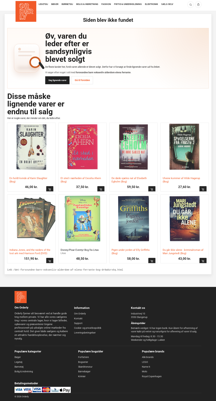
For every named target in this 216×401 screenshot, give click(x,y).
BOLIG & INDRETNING (87, 4)
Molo (144, 371)
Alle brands (148, 357)
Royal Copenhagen (152, 376)
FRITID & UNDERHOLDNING (128, 4)
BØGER (54, 4)
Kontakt (78, 318)
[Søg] (190, 4)
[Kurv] (198, 4)
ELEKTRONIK (151, 4)
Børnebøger (84, 371)
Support (78, 323)
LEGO (145, 362)
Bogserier (83, 362)
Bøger (18, 357)
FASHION (106, 4)
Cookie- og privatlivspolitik (87, 328)
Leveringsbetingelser (85, 332)
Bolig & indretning (24, 371)
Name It (146, 366)
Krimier (82, 376)
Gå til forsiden (82, 80)
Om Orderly (80, 313)
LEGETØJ (43, 4)
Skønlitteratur (85, 366)
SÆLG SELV (167, 4)
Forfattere (83, 357)
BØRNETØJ (67, 4)
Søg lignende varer (57, 80)
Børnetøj (19, 366)
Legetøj (18, 362)
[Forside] (26, 5)
